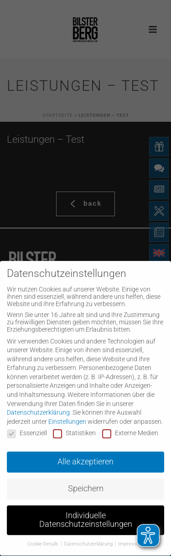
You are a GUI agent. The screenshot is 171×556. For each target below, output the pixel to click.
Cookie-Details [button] (43, 537)
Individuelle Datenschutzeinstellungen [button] (85, 513)
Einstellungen (67, 414)
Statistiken (74, 426)
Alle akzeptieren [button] (85, 454)
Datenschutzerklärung (38, 405)
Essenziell (27, 426)
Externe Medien (130, 426)
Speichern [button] (86, 481)
